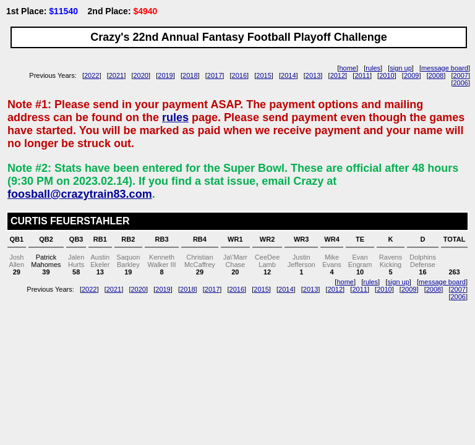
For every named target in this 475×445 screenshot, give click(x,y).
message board (444, 68)
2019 (165, 75)
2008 (436, 75)
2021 (116, 75)
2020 (141, 75)
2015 (263, 75)
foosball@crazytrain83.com (79, 194)
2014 (288, 75)
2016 (239, 75)
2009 (411, 75)
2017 (214, 75)
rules (373, 68)
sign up (400, 68)
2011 (361, 75)
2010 (386, 75)
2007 (460, 75)
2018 (189, 75)
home (347, 68)
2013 (313, 75)
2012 (337, 75)
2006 (460, 83)
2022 (91, 75)
